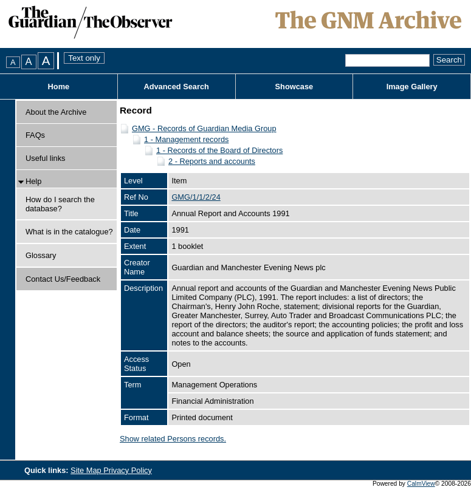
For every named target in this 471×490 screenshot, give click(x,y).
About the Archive (56, 112)
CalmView (421, 483)
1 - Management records (186, 139)
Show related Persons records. (173, 438)
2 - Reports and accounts (211, 161)
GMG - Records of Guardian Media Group (204, 128)
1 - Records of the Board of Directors (219, 150)
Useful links (45, 158)
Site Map (86, 470)
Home (59, 86)
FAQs (35, 135)
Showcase (294, 86)
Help (33, 181)
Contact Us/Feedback (63, 279)
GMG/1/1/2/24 (195, 197)
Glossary (41, 255)
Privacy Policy (127, 470)
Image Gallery (412, 86)
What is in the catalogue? (69, 231)
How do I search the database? (60, 204)
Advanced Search (175, 86)
